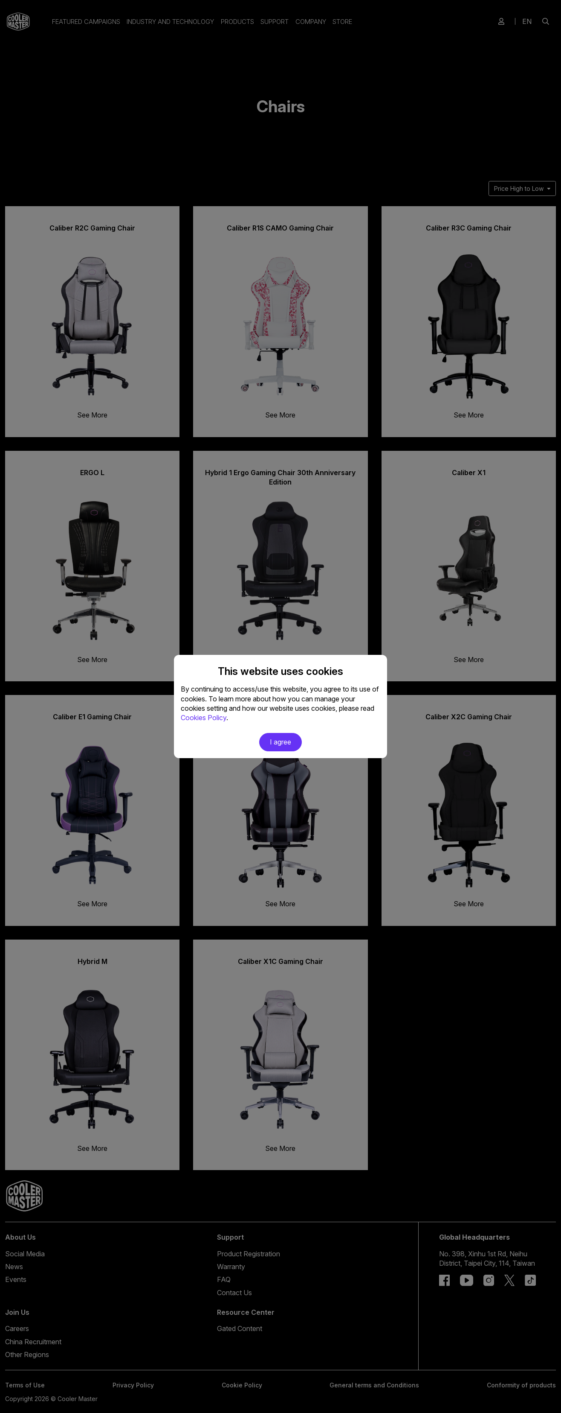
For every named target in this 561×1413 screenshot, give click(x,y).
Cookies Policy (203, 717)
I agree (280, 742)
